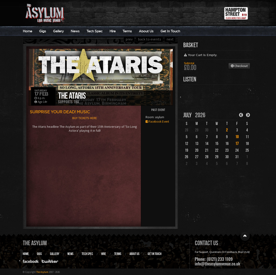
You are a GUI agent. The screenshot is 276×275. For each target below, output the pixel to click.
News (75, 31)
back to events (149, 39)
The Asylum (35, 243)
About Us (146, 31)
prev (129, 39)
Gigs (42, 31)
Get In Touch (170, 31)
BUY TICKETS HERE (84, 118)
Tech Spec (94, 31)
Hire (113, 31)
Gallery (58, 31)
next (170, 39)
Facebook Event (157, 122)
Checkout (239, 66)
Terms (127, 31)
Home (27, 31)
